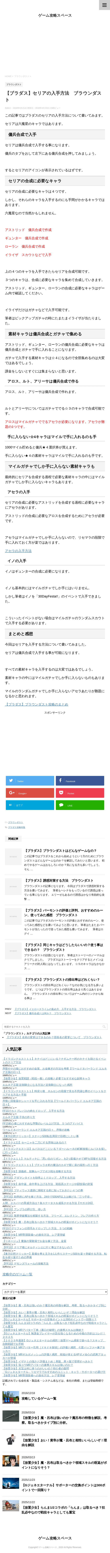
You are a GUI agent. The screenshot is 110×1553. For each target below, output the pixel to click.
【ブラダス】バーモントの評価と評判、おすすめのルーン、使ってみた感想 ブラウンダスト (63, 913)
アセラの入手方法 (18, 551)
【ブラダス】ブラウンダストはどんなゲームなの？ (60, 850)
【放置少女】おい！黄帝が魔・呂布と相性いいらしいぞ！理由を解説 (43, 1312)
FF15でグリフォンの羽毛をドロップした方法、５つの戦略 (37, 1228)
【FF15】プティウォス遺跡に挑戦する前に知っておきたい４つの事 (42, 1190)
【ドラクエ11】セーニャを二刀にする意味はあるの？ (34, 1142)
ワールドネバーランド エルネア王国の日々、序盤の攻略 (36, 1129)
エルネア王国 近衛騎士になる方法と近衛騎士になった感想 (37, 1084)
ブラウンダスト (15, 822)
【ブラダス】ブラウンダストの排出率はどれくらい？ (62, 979)
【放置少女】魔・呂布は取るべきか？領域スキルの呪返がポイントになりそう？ (50, 1222)
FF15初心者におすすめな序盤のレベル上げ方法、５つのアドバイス (42, 1123)
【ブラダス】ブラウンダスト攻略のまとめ (36, 704)
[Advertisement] (55, 46)
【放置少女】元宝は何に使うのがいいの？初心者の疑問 (35, 1368)
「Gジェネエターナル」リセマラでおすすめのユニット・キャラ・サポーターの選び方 (54, 1372)
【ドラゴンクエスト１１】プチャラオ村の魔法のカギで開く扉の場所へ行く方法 (50, 1165)
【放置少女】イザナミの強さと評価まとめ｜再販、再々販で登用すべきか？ (47, 1361)
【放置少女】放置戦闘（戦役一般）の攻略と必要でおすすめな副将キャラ (46, 1078)
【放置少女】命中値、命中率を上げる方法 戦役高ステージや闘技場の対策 (47, 1184)
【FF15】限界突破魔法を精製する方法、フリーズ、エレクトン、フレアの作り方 (50, 1215)
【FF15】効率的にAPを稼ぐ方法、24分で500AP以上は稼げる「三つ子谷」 (47, 1196)
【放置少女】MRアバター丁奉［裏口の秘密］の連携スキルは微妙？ (43, 1330)
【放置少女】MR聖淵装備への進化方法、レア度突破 (33, 1234)
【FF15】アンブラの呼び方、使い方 (24, 1209)
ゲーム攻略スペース (55, 15)
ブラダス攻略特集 (16, 827)
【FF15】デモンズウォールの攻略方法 (25, 1263)
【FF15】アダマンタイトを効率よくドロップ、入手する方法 (38, 1177)
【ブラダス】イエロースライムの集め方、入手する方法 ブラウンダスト (55, 1009)
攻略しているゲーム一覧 (39, 1398)
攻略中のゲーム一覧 (17, 1274)
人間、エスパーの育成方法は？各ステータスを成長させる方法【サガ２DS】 (48, 1203)
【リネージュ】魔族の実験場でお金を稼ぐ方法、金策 (34, 1241)
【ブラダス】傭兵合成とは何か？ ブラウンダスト (42, 1013)
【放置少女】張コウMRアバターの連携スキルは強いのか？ (37, 1365)
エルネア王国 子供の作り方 (18, 1117)
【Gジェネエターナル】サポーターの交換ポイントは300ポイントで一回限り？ (49, 1319)
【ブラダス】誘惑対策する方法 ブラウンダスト (59, 880)
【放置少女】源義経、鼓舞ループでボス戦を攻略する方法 (37, 1171)
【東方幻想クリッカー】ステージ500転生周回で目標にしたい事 (40, 1136)
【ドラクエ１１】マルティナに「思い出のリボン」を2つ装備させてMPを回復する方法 (54, 1158)
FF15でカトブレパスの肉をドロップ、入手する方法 (33, 1110)
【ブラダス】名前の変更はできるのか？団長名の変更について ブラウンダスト (54, 1037)
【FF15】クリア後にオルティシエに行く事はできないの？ (37, 1247)
